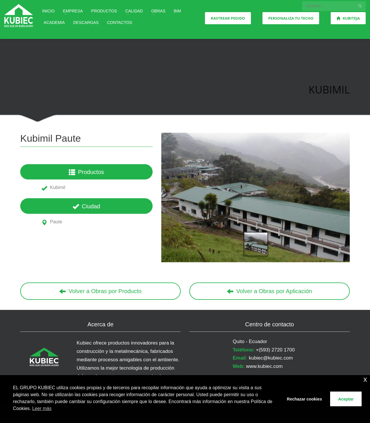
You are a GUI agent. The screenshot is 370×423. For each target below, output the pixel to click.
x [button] (365, 379)
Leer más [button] (42, 408)
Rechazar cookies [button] (304, 399)
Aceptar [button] (346, 399)
